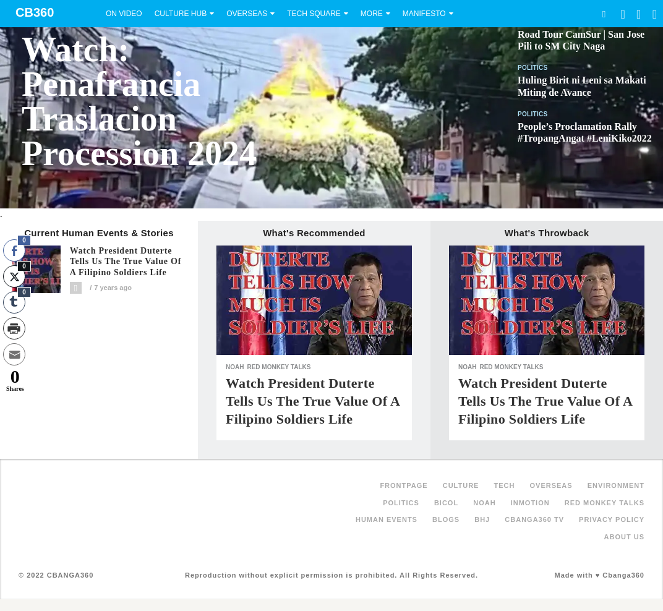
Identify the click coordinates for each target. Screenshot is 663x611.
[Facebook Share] (14, 250)
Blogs (446, 519)
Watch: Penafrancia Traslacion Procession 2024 (139, 101)
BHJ (482, 519)
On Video (124, 13)
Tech (504, 485)
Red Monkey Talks (278, 367)
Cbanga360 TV (534, 519)
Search (603, 14)
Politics (533, 67)
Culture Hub (181, 13)
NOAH (235, 367)
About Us (624, 536)
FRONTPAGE (403, 485)
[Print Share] (14, 328)
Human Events (386, 519)
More (372, 13)
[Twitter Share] (14, 276)
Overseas (246, 13)
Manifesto (424, 13)
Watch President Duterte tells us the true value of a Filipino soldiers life (125, 262)
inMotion (530, 502)
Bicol (446, 502)
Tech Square (314, 13)
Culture (461, 485)
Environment (616, 485)
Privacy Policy (611, 519)
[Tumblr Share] (14, 302)
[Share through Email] (14, 354)
